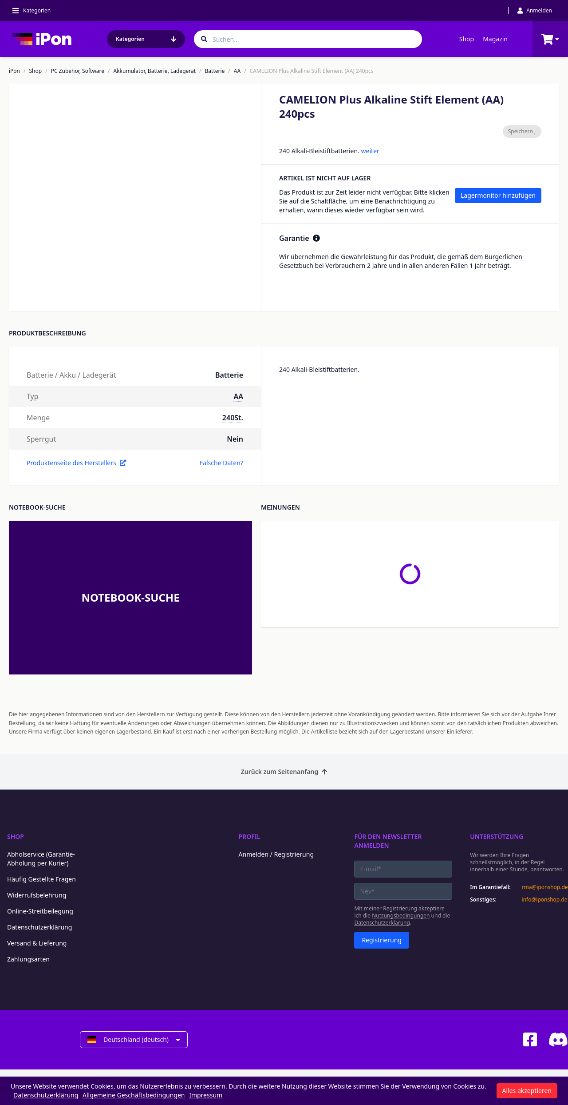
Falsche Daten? (221, 463)
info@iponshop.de (545, 899)
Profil (249, 836)
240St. (232, 418)
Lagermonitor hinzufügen (498, 195)
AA (237, 71)
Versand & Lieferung (37, 943)
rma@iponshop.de (545, 887)
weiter (370, 151)
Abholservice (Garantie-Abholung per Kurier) (41, 858)
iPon (14, 71)
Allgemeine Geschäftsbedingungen (134, 1095)
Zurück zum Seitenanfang (284, 771)
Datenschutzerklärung (39, 927)
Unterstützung (496, 836)
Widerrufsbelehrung (36, 895)
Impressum (205, 1095)
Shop (466, 39)
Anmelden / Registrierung (276, 854)
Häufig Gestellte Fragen (41, 879)
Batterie (215, 71)
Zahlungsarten (28, 959)
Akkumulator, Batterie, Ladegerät (155, 71)
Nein (235, 439)
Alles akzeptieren (527, 1090)
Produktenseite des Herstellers (76, 463)
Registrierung (382, 940)
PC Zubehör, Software (77, 71)
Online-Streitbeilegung (40, 911)
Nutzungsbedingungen (401, 915)
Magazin (495, 39)
